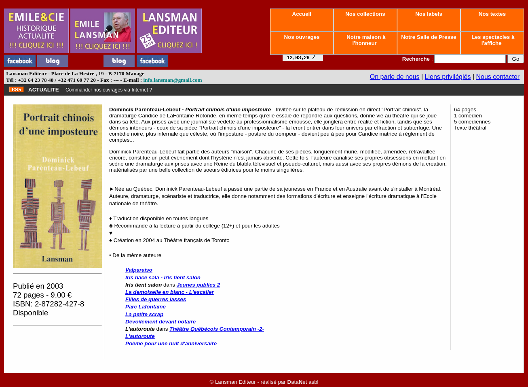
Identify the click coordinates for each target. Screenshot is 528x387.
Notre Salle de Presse (429, 37)
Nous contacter (498, 76)
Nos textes (492, 14)
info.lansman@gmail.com (173, 80)
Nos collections (365, 14)
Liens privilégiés (448, 76)
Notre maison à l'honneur (365, 40)
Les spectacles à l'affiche (492, 40)
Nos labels (429, 14)
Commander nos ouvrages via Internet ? (108, 90)
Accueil (302, 14)
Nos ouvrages (302, 37)
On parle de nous (395, 76)
